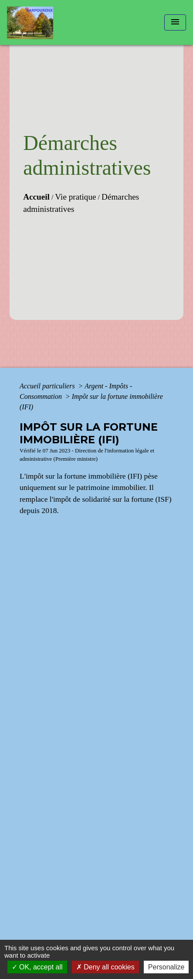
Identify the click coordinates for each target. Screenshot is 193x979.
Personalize (166, 967)
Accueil (36, 196)
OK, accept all (37, 967)
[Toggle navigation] (175, 22)
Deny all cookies (105, 967)
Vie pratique (75, 196)
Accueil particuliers (48, 386)
